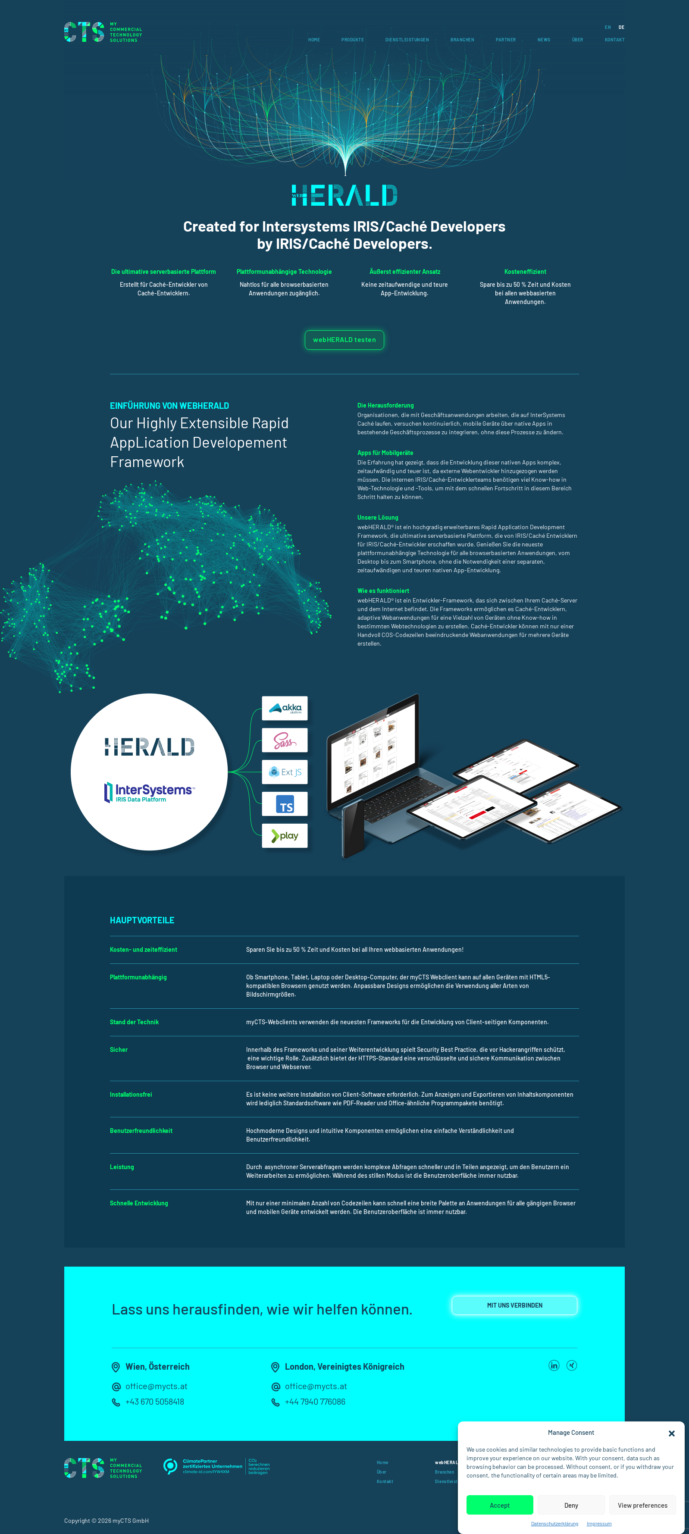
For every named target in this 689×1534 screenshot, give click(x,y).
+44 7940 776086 (315, 1401)
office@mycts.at (156, 1385)
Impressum (599, 1523)
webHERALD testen (344, 339)
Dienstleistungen (407, 39)
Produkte (352, 39)
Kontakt (615, 39)
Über (577, 39)
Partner (506, 39)
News (544, 39)
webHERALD (448, 1462)
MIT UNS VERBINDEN (514, 1305)
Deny (571, 1505)
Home (314, 39)
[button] (671, 1432)
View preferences (642, 1505)
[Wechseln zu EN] (604, 27)
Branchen (462, 39)
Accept (500, 1505)
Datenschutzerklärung (554, 1523)
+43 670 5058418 (154, 1401)
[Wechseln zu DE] (617, 27)
